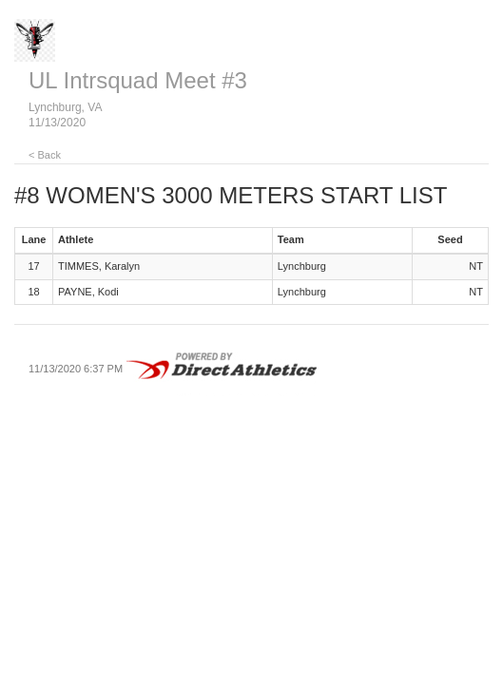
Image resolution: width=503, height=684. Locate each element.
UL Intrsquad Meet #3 (138, 80)
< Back (45, 155)
